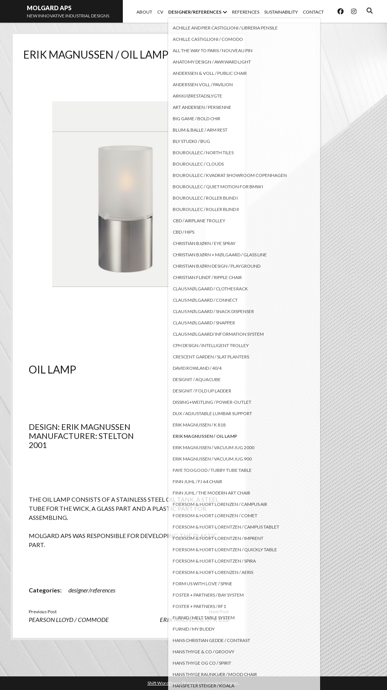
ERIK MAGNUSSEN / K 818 (194, 619)
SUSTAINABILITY (281, 12)
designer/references (91, 590)
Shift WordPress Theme (171, 683)
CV (160, 12)
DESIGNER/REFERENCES (194, 12)
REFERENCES (245, 12)
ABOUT (144, 12)
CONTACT (313, 12)
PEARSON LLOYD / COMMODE (69, 619)
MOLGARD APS (49, 7)
